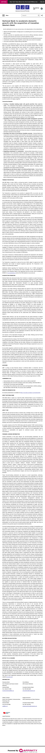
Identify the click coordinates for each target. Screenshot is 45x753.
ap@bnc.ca (5, 706)
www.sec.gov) (9, 677)
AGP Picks (3, 1)
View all (42, 1)
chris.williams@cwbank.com (29, 690)
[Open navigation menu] (5, 15)
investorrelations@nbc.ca (8, 690)
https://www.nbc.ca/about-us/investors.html (30, 392)
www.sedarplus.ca (12, 272)
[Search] (29, 15)
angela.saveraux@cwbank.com (30, 706)
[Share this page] (42, 15)
